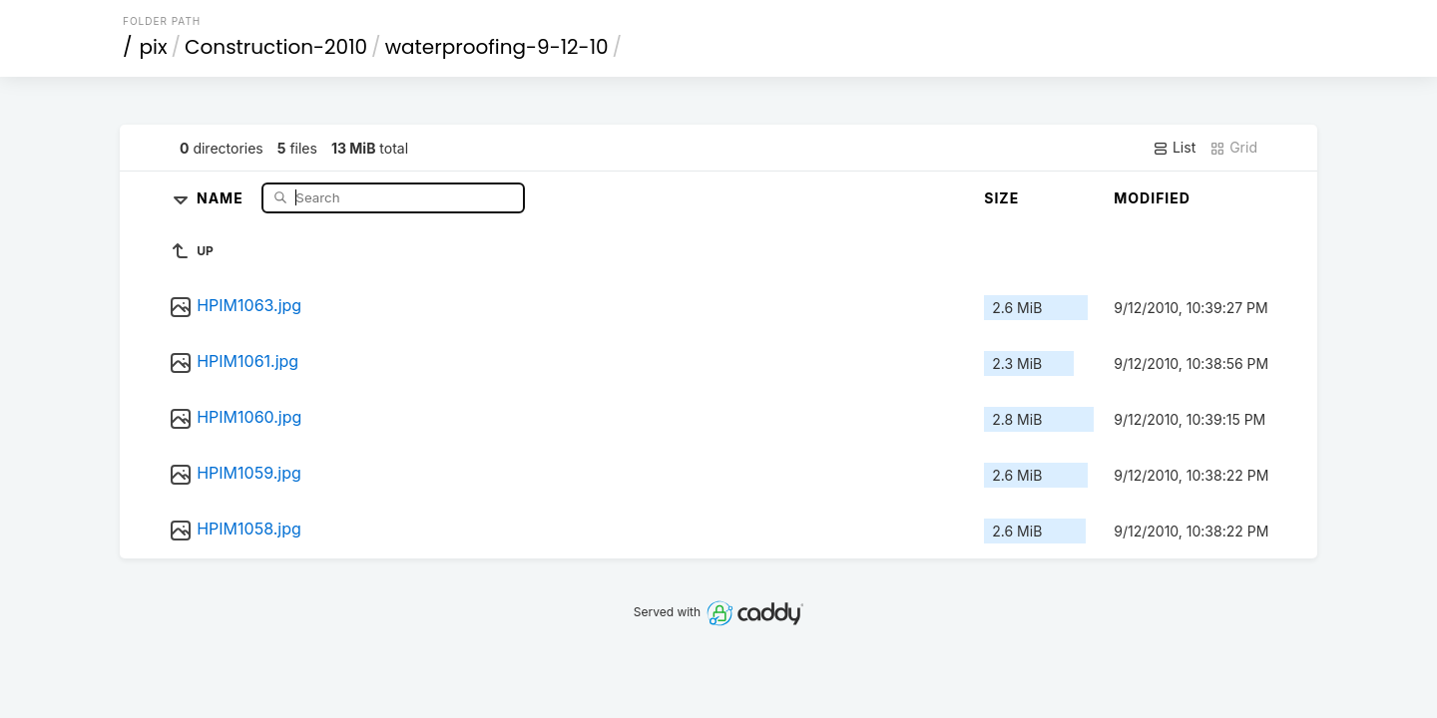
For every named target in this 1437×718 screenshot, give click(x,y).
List (1174, 148)
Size (1001, 197)
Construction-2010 (276, 47)
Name (222, 196)
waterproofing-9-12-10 (497, 47)
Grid (1233, 148)
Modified (1152, 197)
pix (154, 47)
